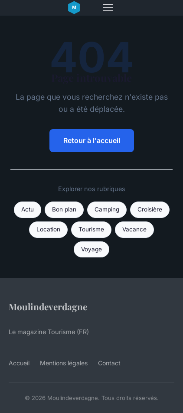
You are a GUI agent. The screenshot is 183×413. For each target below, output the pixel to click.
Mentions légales (64, 363)
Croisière (149, 209)
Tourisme (91, 229)
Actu (27, 209)
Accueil (19, 363)
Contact (109, 363)
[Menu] (108, 8)
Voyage (91, 249)
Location (48, 229)
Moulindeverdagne (48, 306)
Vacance (134, 229)
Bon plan (64, 209)
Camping (107, 209)
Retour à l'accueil (91, 140)
